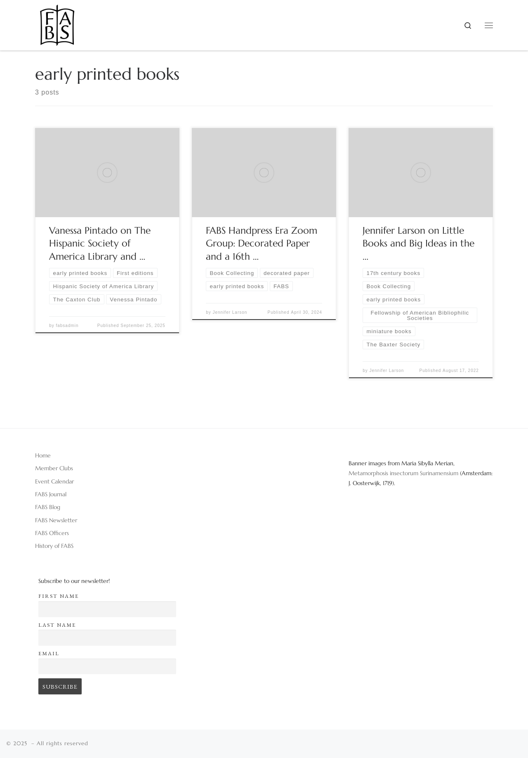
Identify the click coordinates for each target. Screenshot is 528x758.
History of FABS (54, 546)
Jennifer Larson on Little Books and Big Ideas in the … (418, 244)
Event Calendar (54, 481)
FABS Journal (50, 494)
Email (48, 653)
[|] (57, 22)
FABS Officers (52, 533)
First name (58, 595)
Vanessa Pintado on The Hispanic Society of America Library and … (100, 244)
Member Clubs (54, 468)
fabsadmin (67, 325)
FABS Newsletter (56, 520)
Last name (57, 624)
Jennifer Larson (229, 312)
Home (43, 455)
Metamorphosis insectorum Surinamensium (404, 473)
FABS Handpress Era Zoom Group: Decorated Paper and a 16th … (261, 244)
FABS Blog (47, 507)
